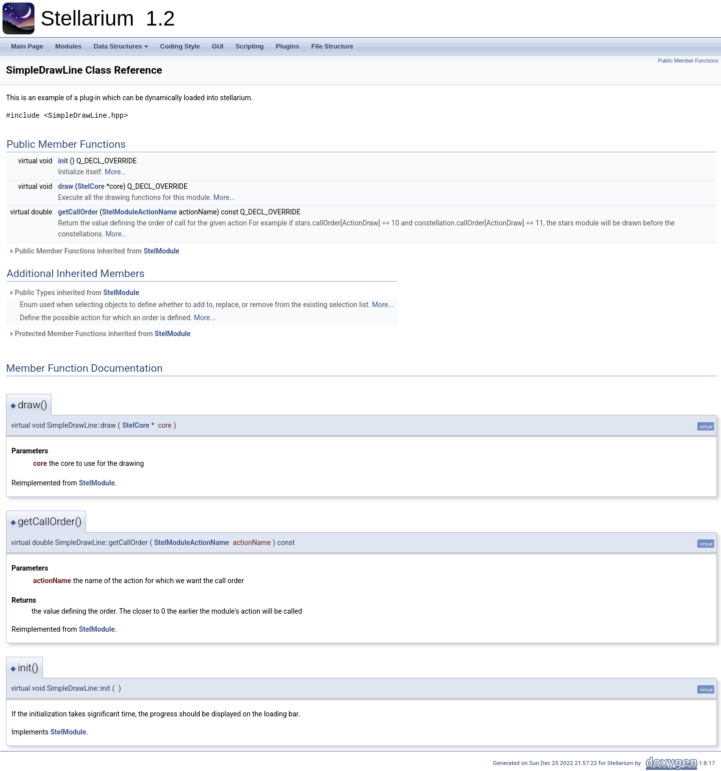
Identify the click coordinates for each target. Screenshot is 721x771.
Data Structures (121, 46)
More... (115, 172)
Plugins (287, 46)
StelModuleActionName (139, 212)
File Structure (332, 46)
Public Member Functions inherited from (94, 251)
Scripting (249, 46)
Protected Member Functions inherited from (100, 334)
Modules (68, 46)
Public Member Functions (688, 61)
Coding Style (180, 46)
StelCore (91, 186)
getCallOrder (78, 212)
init (63, 161)
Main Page (27, 46)
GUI (217, 46)
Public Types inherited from (74, 293)
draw (66, 186)
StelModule (162, 251)
